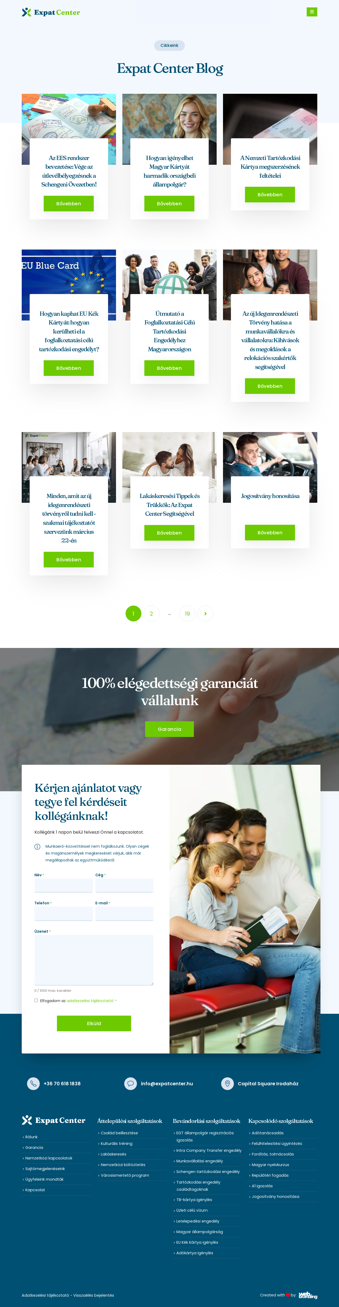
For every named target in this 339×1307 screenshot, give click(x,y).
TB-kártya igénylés (194, 1199)
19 (187, 613)
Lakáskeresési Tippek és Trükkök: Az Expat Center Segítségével (169, 504)
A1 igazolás (262, 1186)
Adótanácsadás (268, 1133)
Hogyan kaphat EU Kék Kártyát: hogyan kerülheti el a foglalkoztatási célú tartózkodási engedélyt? (69, 331)
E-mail (102, 903)
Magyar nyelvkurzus (270, 1164)
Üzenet (42, 931)
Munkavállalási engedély (199, 1161)
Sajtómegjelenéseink (45, 1168)
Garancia (34, 1147)
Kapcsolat (35, 1190)
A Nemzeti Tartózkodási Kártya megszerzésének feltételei (270, 166)
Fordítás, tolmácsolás (273, 1154)
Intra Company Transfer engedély (209, 1150)
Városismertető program (125, 1175)
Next (205, 613)
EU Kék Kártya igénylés (197, 1242)
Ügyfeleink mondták (44, 1179)
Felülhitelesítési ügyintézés (277, 1143)
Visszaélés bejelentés (93, 1295)
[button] (69, 203)
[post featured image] (69, 129)
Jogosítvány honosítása (270, 496)
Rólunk (31, 1137)
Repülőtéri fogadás (270, 1175)
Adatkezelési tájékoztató (45, 1295)
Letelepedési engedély (197, 1221)
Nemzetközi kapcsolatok (48, 1158)
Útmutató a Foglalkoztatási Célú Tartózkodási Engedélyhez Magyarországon (169, 331)
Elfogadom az (78, 1000)
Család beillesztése (119, 1133)
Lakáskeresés (113, 1154)
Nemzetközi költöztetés (123, 1164)
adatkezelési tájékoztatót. (90, 1000)
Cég (100, 875)
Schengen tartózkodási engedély (208, 1171)
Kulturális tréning (116, 1143)
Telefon (43, 903)
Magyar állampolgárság (199, 1231)
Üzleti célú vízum (192, 1210)
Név (39, 875)
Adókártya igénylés (194, 1253)
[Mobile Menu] (312, 11)
